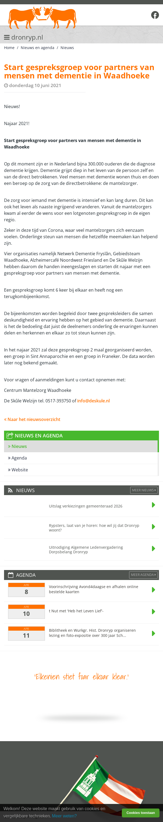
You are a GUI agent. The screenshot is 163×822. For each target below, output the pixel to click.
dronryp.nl (23, 37)
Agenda (17, 458)
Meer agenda (143, 574)
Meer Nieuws (144, 490)
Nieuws (67, 47)
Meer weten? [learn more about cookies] (64, 816)
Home (9, 47)
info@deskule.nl (93, 401)
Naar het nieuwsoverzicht (32, 419)
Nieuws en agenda (37, 47)
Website (18, 470)
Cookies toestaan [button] (140, 813)
